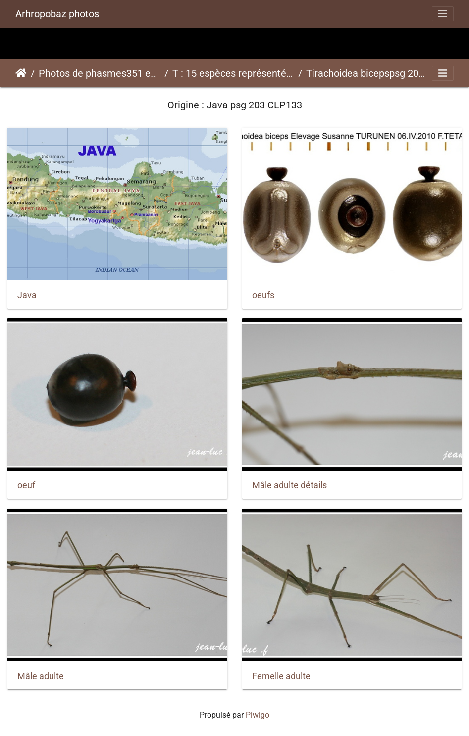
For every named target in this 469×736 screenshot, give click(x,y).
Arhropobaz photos (57, 14)
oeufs (263, 295)
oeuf (26, 485)
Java (27, 295)
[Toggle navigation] (443, 13)
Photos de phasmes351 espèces (99, 73)
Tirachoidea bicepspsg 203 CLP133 (367, 73)
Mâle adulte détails (289, 485)
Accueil (21, 73)
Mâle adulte (40, 676)
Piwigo (257, 715)
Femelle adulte (281, 676)
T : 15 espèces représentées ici (233, 73)
